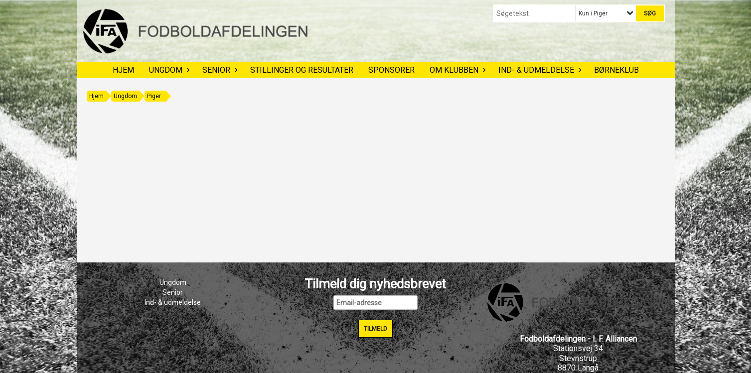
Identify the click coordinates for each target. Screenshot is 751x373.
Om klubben (456, 70)
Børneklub (616, 70)
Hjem (123, 70)
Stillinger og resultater (301, 70)
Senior (218, 70)
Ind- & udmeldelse (538, 70)
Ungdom (168, 70)
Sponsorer (391, 70)
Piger (154, 96)
